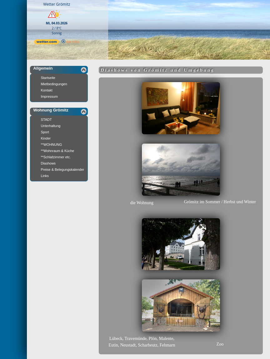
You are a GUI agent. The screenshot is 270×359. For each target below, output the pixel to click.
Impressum (49, 96)
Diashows (48, 163)
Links (45, 176)
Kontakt (46, 90)
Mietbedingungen (54, 84)
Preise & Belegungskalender (62, 169)
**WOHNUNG (51, 144)
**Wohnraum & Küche (57, 151)
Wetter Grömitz (56, 4)
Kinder (46, 138)
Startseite (48, 78)
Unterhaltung (50, 126)
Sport (45, 132)
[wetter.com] (46, 43)
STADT (46, 119)
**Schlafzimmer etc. (56, 157)
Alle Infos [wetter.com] (70, 42)
